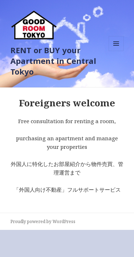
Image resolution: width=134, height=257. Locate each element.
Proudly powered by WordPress (42, 221)
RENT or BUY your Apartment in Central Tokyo (53, 61)
